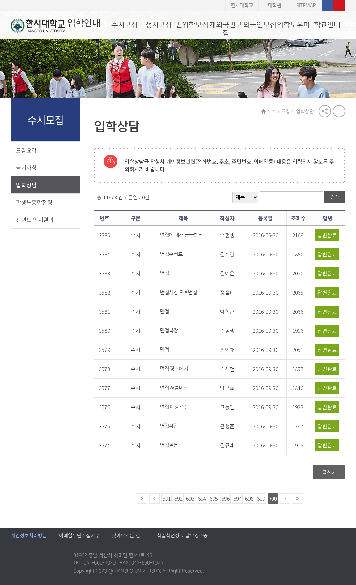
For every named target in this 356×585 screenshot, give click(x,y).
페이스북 (327, 5)
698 (249, 498)
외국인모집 (259, 25)
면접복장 (169, 331)
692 (178, 498)
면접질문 (169, 445)
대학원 (274, 5)
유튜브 (339, 5)
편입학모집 (192, 25)
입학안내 (56, 25)
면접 (164, 274)
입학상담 (26, 185)
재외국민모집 (225, 29)
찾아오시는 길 (126, 536)
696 (225, 498)
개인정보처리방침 (29, 536)
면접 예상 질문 (174, 407)
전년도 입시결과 (35, 219)
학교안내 (327, 25)
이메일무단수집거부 (79, 536)
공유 (325, 111)
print (339, 111)
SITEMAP (306, 5)
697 (237, 498)
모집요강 (26, 150)
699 (261, 498)
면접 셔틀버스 (174, 388)
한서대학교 (242, 5)
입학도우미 (293, 25)
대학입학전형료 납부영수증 (180, 536)
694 (202, 498)
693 (190, 498)
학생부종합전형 (34, 202)
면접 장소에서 (174, 369)
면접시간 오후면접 (178, 293)
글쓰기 (329, 472)
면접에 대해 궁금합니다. (181, 235)
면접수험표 (171, 254)
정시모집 (158, 25)
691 (166, 498)
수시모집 (124, 25)
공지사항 (26, 167)
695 (214, 498)
